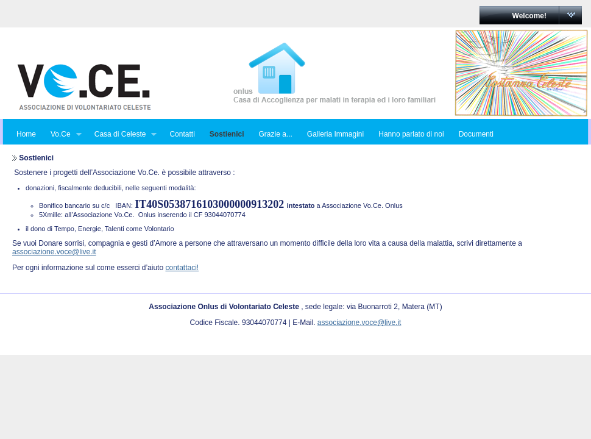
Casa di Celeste (122, 134)
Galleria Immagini (335, 134)
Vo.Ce (62, 134)
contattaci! (182, 267)
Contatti (181, 134)
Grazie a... (275, 134)
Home (26, 134)
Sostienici (227, 134)
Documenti (476, 134)
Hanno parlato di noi (411, 134)
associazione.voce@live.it (54, 252)
